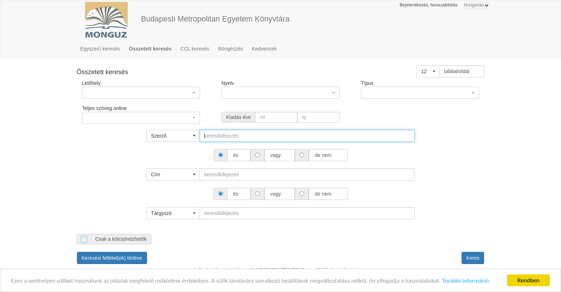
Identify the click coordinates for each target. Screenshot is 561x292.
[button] (428, 71)
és (236, 155)
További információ (465, 282)
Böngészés (230, 49)
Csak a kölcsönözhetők (121, 239)
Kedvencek (264, 49)
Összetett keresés (150, 49)
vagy (275, 155)
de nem (323, 155)
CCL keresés (194, 49)
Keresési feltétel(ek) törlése (112, 258)
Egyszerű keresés (100, 49)
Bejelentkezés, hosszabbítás (429, 5)
